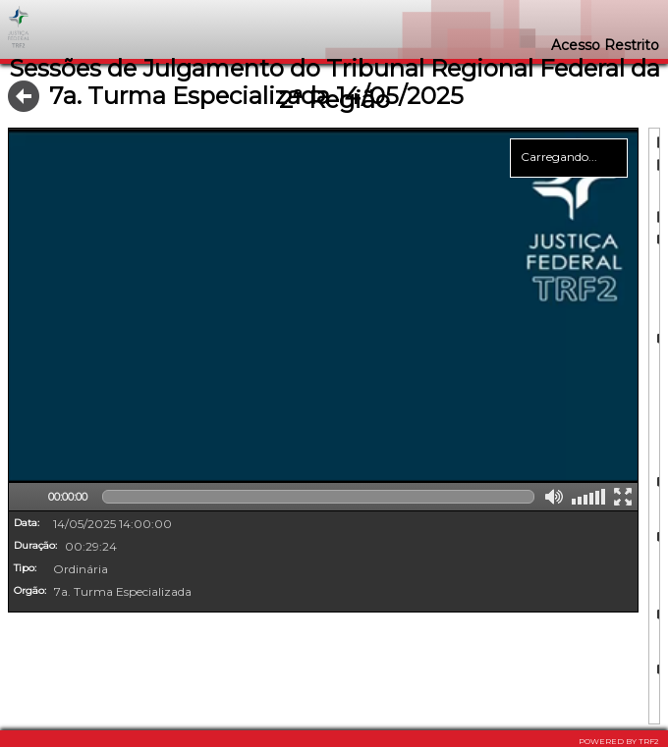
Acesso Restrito (605, 45)
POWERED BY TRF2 (618, 741)
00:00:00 (67, 497)
